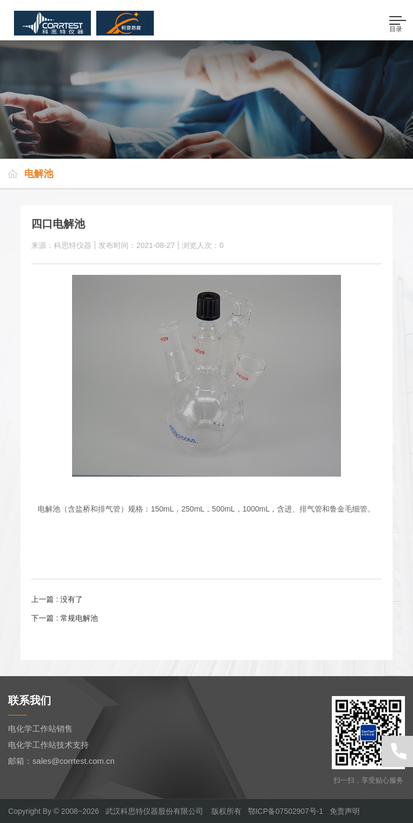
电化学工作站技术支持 (48, 744)
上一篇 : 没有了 (57, 599)
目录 (398, 24)
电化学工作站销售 (40, 728)
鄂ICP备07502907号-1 (285, 811)
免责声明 (345, 811)
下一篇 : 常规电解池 (64, 618)
